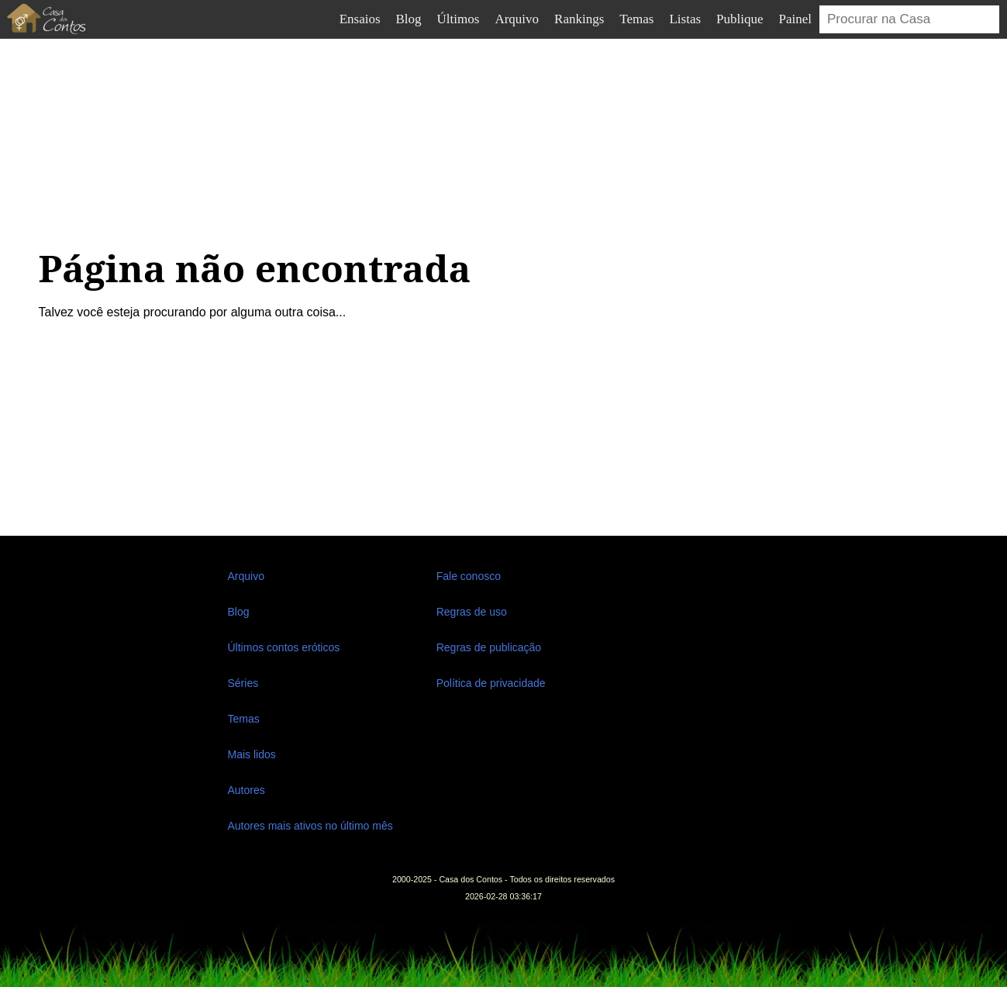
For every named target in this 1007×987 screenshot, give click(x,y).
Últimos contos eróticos (284, 647)
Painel (795, 19)
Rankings (579, 19)
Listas (685, 19)
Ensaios (360, 19)
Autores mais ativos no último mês (310, 826)
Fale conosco (468, 576)
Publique (739, 19)
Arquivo (517, 19)
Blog (409, 19)
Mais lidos (252, 754)
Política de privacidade (491, 683)
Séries (243, 683)
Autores (246, 790)
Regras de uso (471, 612)
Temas (636, 19)
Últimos (458, 19)
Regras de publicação (488, 647)
